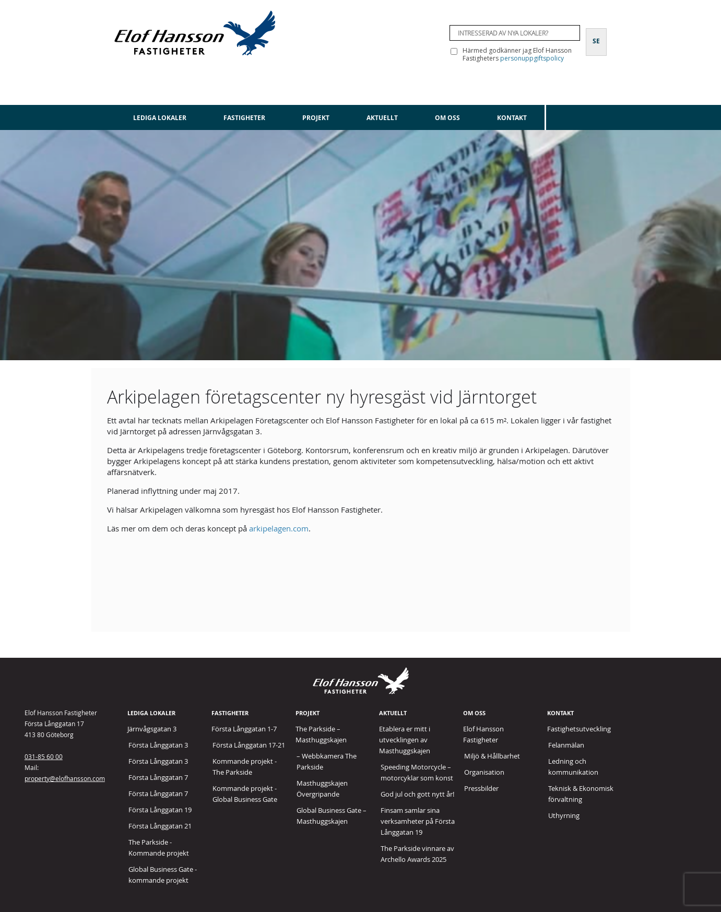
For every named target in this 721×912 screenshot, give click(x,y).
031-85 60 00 (44, 756)
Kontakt (512, 117)
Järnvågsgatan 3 (151, 728)
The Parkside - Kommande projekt (158, 847)
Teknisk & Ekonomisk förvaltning (580, 794)
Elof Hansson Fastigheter (483, 734)
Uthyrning (564, 815)
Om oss (447, 117)
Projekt (315, 117)
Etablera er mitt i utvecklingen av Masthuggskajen (404, 739)
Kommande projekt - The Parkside (244, 766)
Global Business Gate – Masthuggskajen (332, 816)
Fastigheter (244, 117)
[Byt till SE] (596, 35)
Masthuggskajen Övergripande (322, 788)
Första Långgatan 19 (160, 809)
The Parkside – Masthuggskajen (321, 734)
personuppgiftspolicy (532, 58)
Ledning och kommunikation (573, 766)
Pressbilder (481, 788)
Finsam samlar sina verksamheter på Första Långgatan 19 (418, 821)
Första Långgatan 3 (158, 745)
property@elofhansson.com (65, 778)
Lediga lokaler (159, 117)
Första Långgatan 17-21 (248, 745)
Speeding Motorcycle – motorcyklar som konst (417, 772)
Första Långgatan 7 (158, 777)
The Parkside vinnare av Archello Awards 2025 (417, 854)
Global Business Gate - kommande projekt (162, 874)
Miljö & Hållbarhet (492, 756)
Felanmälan (566, 745)
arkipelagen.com (279, 528)
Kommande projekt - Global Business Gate (244, 794)
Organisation (484, 772)
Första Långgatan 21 (160, 826)
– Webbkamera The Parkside (327, 761)
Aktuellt (382, 117)
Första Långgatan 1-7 (244, 728)
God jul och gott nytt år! (417, 794)
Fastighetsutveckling (579, 728)
